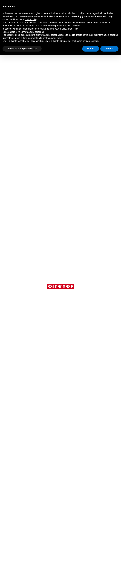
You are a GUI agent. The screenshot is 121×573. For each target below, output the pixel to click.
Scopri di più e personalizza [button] (22, 48)
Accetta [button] (109, 48)
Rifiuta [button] (90, 48)
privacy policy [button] (55, 38)
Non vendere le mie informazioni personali (23, 32)
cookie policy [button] (31, 19)
